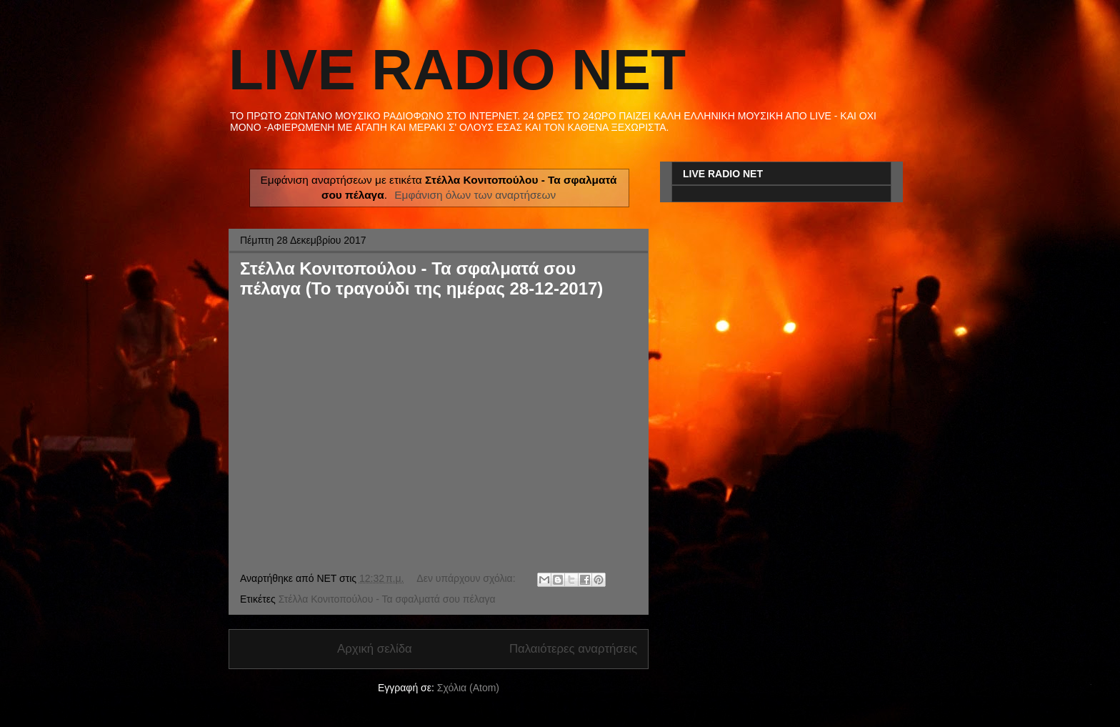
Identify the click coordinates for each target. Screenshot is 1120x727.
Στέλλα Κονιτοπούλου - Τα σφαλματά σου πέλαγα (387, 599)
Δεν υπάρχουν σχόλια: (467, 578)
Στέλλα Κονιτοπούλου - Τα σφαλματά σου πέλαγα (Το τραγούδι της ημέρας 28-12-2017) (421, 278)
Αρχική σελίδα (374, 649)
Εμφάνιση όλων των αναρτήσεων (475, 195)
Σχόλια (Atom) (468, 687)
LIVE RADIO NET (457, 70)
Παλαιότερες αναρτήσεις (573, 649)
